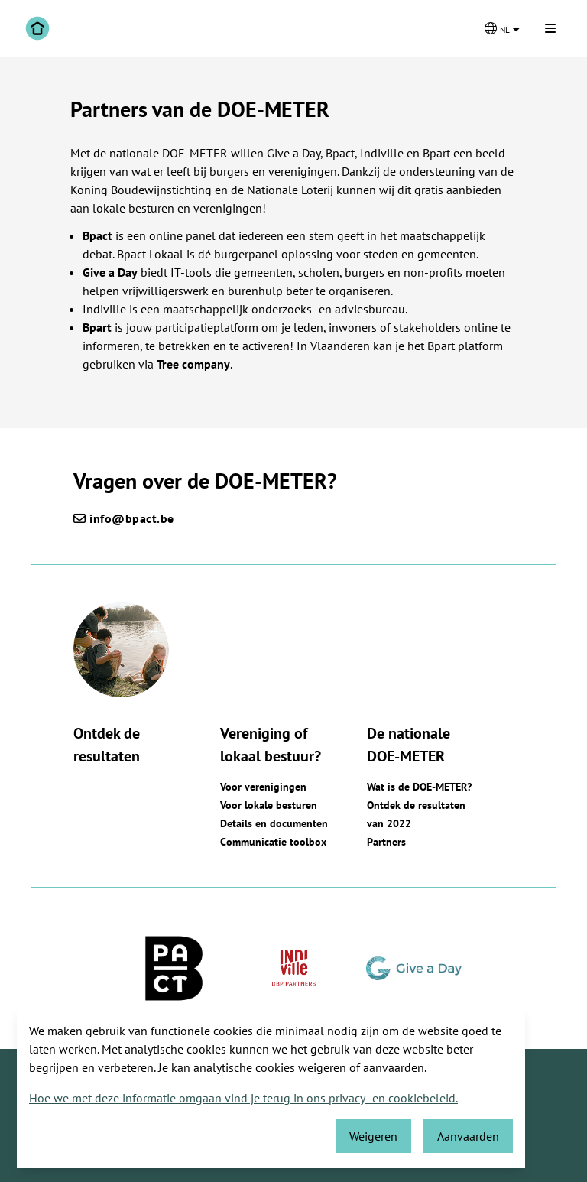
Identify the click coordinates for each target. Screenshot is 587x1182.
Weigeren (373, 1136)
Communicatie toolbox (273, 842)
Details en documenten (274, 823)
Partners (386, 842)
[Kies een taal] (502, 28)
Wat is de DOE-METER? (419, 787)
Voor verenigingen (263, 787)
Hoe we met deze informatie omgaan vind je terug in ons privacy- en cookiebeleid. (243, 1098)
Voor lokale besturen (268, 805)
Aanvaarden (468, 1136)
